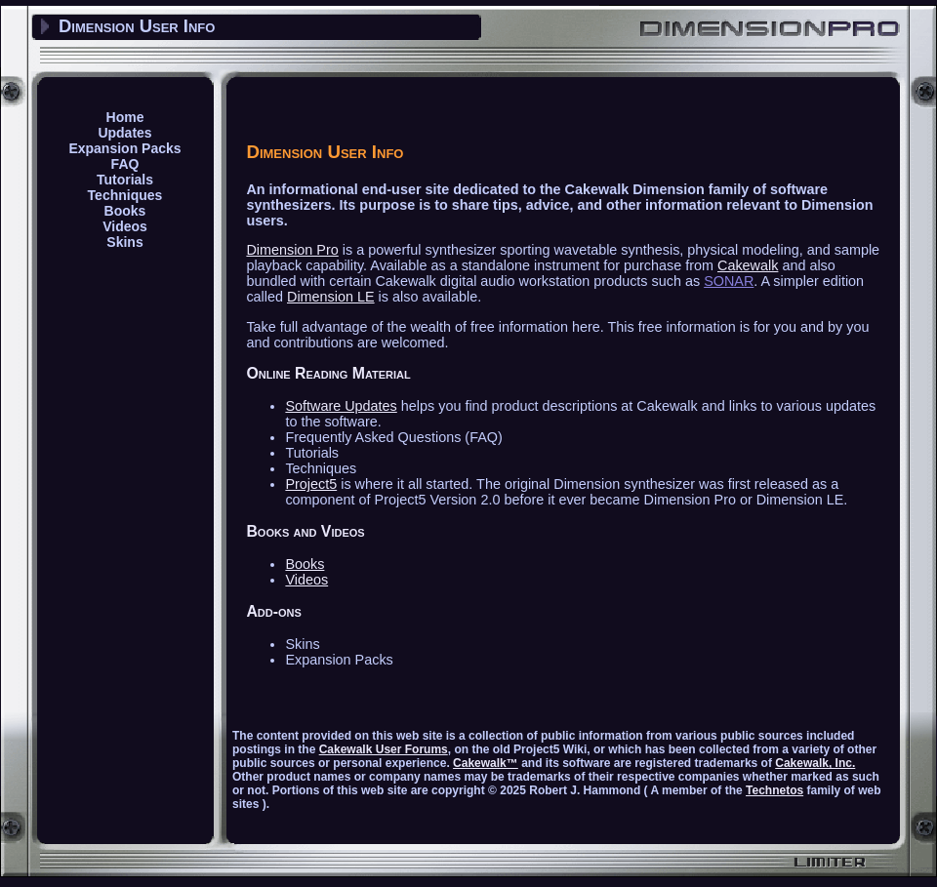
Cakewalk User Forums (383, 749)
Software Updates (340, 406)
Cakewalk (747, 265)
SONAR (729, 281)
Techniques (125, 195)
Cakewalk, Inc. (815, 763)
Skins (124, 242)
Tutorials (125, 179)
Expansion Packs (124, 148)
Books (125, 211)
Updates (124, 133)
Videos (124, 226)
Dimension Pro (292, 250)
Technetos (774, 790)
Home (125, 117)
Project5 (311, 484)
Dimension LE (331, 296)
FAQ (125, 164)
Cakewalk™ (485, 763)
